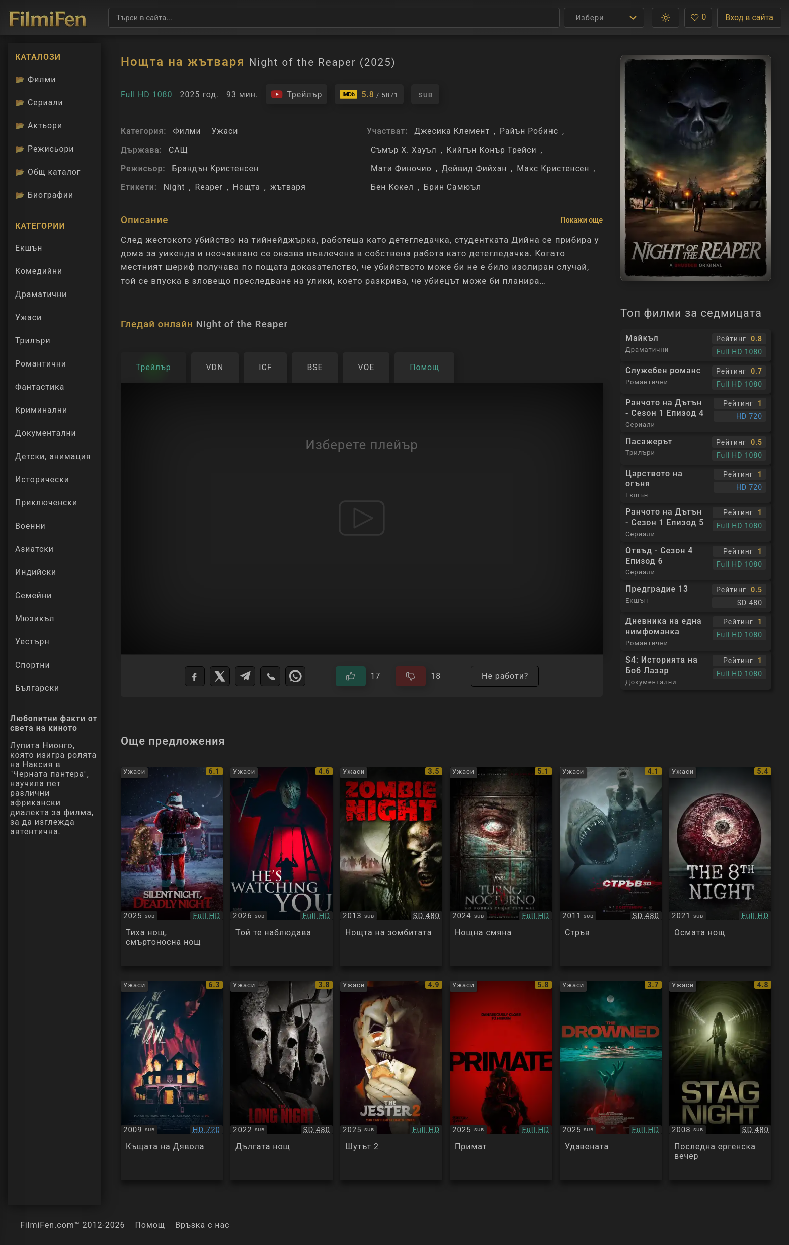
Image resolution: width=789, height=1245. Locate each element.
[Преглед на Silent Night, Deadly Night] (172, 866)
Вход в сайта (749, 17)
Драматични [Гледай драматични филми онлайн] (41, 294)
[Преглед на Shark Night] (611, 866)
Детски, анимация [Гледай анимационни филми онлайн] (53, 456)
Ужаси (224, 131)
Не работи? (505, 676)
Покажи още (582, 220)
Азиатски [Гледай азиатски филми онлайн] (34, 549)
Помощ (150, 1225)
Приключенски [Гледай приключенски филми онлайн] (46, 502)
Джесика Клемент (452, 131)
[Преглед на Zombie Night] (391, 866)
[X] (220, 676)
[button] (665, 18)
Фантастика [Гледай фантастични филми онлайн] (39, 387)
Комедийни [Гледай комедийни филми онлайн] (38, 271)
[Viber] (270, 676)
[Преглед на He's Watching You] (281, 866)
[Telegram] (245, 676)
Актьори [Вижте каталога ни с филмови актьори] (38, 125)
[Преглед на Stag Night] (720, 1080)
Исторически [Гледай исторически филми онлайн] (42, 479)
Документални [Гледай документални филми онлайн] (45, 433)
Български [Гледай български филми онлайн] (37, 688)
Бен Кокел (392, 187)
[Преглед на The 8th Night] (720, 866)
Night (174, 187)
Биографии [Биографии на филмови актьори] (44, 195)
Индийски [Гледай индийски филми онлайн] (35, 572)
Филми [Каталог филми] (35, 79)
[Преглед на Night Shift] (501, 866)
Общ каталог (48, 172)
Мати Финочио (401, 168)
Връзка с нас (202, 1225)
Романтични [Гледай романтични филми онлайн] (40, 364)
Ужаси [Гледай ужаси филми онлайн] (28, 317)
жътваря (288, 187)
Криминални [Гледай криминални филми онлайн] (41, 410)
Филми (187, 131)
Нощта (246, 187)
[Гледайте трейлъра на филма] (296, 94)
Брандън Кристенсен (215, 168)
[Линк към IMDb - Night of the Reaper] (369, 94)
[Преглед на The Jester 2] (391, 1080)
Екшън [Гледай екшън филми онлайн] (28, 248)
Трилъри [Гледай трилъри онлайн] (33, 343)
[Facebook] (195, 676)
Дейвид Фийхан (474, 168)
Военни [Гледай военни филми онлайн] (30, 526)
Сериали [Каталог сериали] (39, 102)
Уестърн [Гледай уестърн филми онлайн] (32, 641)
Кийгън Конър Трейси (492, 150)
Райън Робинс (529, 131)
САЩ (178, 150)
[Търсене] (334, 18)
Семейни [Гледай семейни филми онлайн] (33, 595)
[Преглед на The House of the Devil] (172, 1080)
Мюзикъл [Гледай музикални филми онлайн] (34, 618)
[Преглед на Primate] (501, 1080)
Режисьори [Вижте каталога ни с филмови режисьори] (44, 149)
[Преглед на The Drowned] (611, 1080)
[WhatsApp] (295, 676)
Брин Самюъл (452, 187)
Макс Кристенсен (553, 168)
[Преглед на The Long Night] (281, 1080)
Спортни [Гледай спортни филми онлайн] (32, 665)
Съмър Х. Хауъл (404, 150)
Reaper (209, 187)
